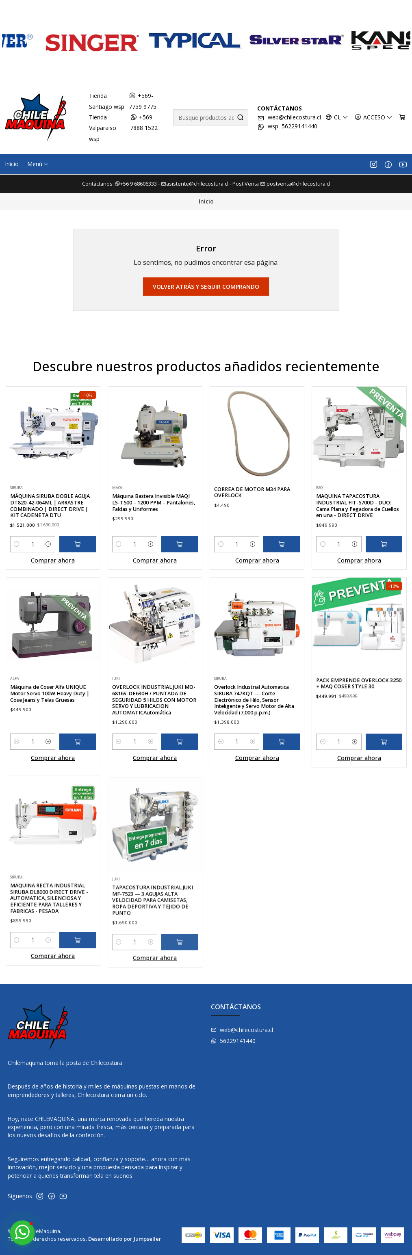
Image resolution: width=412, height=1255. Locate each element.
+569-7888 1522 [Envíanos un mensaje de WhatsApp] (144, 122)
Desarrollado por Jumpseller (124, 1238)
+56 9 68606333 (136, 183)
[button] (38, 164)
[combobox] (210, 117)
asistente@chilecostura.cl (194, 183)
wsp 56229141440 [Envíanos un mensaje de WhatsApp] (287, 126)
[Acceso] (374, 117)
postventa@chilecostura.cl (295, 183)
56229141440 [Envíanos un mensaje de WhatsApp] (233, 1041)
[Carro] (402, 117)
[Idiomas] (336, 117)
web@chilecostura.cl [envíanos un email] (289, 117)
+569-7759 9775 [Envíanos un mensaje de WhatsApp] (142, 101)
